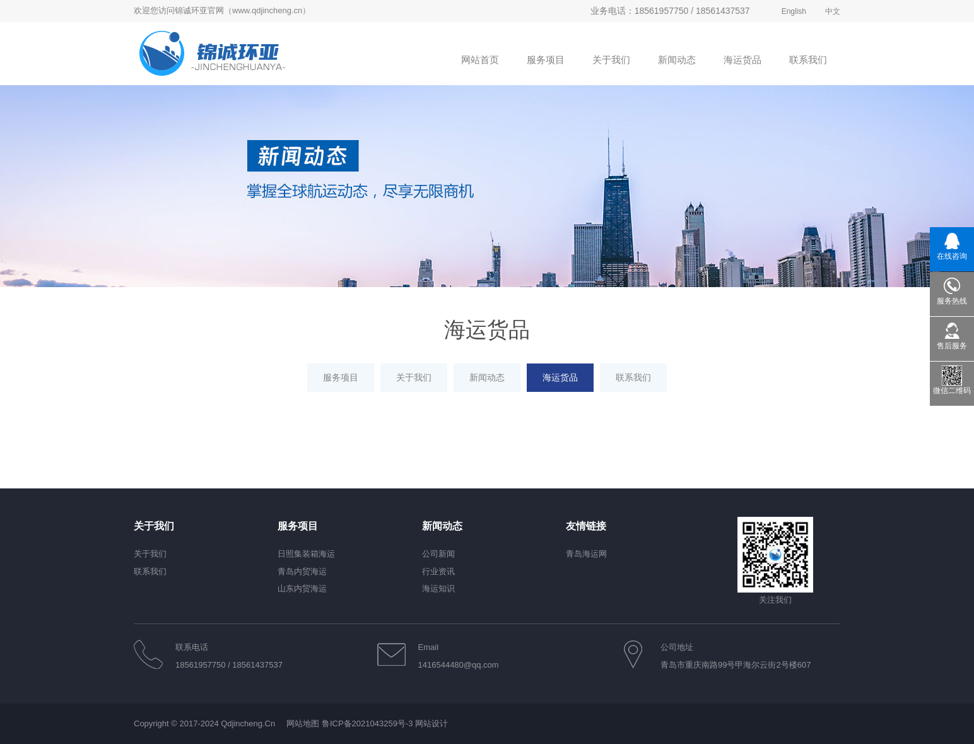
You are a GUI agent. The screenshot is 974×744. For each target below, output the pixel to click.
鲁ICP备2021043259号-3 (367, 723)
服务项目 (340, 377)
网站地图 (302, 723)
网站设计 (431, 723)
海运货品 (560, 377)
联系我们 (633, 377)
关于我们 (413, 377)
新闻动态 (487, 377)
